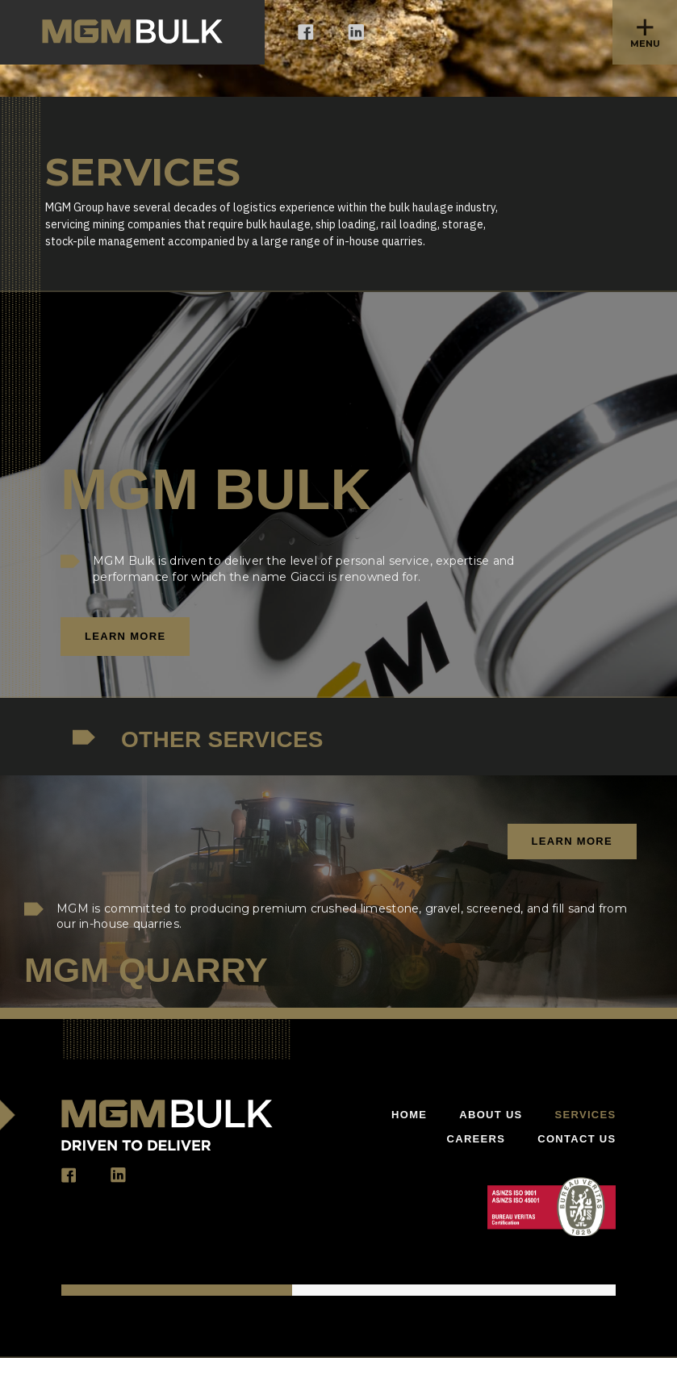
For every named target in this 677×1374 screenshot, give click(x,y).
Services (585, 1115)
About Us (490, 1115)
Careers (476, 1139)
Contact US (576, 1139)
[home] (132, 32)
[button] (644, 32)
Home (409, 1115)
